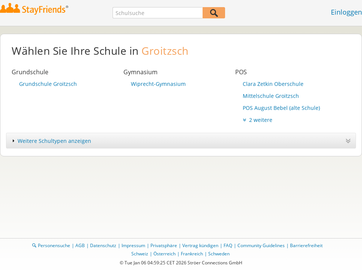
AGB (80, 245)
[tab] (181, 140)
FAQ (228, 245)
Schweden (219, 253)
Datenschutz (103, 245)
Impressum (133, 245)
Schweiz (139, 253)
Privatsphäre (163, 245)
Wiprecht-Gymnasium (158, 83)
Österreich (164, 253)
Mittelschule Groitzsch (271, 95)
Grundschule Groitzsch (48, 83)
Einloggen (346, 12)
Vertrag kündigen (200, 245)
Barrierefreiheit (306, 245)
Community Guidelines (261, 245)
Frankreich (192, 253)
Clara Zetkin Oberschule (273, 83)
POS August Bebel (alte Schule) (281, 107)
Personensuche (54, 245)
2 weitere (257, 119)
